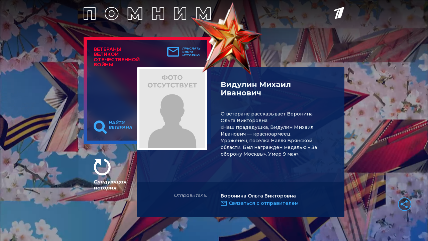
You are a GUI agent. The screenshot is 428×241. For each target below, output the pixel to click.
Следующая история (110, 184)
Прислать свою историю (191, 52)
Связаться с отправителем (264, 203)
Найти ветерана (120, 125)
